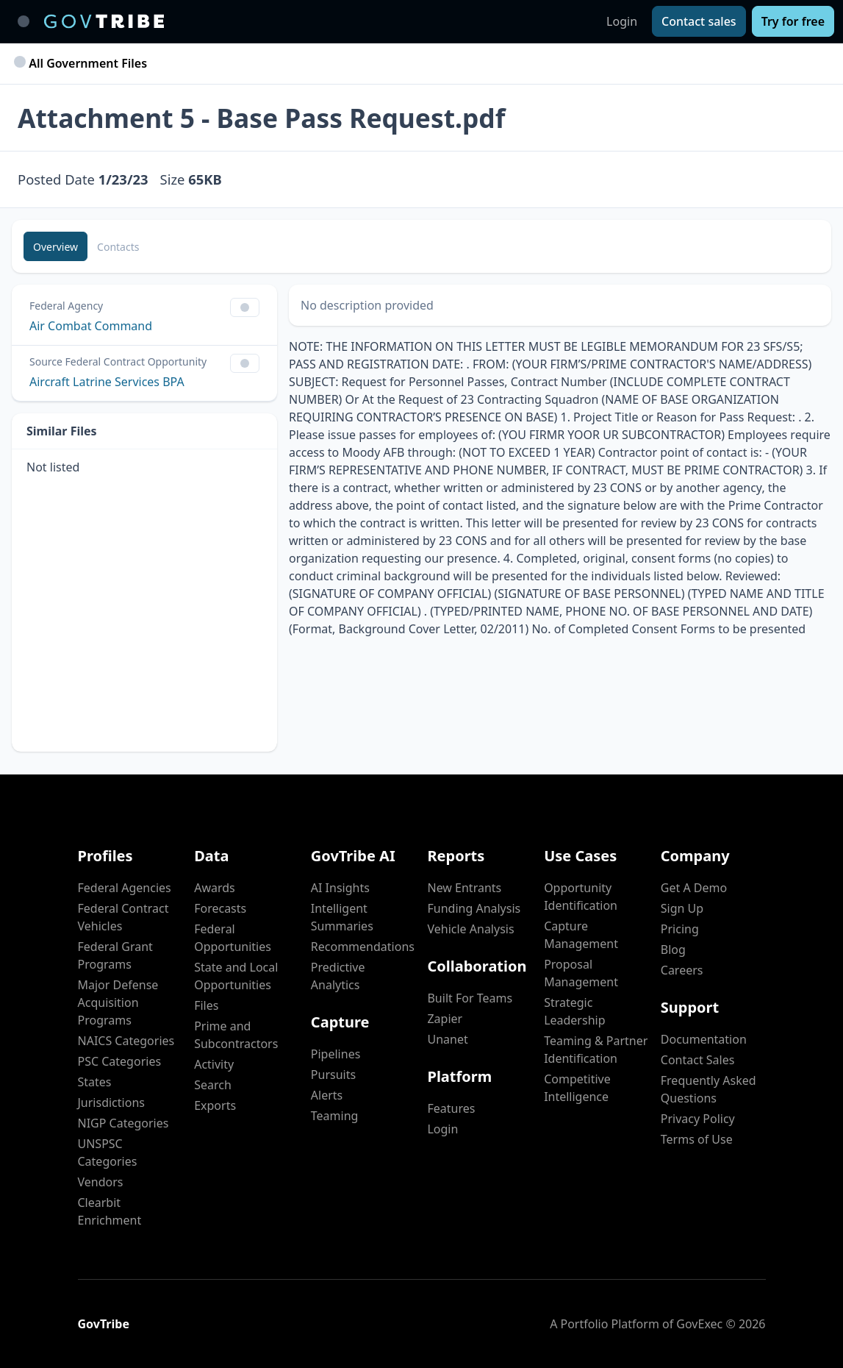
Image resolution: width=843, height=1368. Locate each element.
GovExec (699, 1324)
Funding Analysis (473, 908)
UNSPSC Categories (107, 1152)
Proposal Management (581, 973)
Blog (673, 949)
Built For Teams (469, 998)
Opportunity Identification (580, 896)
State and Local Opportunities (236, 976)
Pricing (680, 929)
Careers (682, 970)
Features (451, 1108)
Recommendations (363, 946)
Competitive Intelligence (577, 1088)
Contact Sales (698, 1060)
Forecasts (220, 908)
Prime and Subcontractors (236, 1035)
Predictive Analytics (338, 976)
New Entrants (464, 888)
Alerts (326, 1095)
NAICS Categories (126, 1041)
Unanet (447, 1039)
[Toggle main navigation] (23, 21)
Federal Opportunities (232, 938)
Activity (214, 1064)
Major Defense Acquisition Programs (118, 1002)
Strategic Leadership (574, 1011)
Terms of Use (697, 1139)
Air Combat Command (90, 326)
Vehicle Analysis (470, 929)
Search (213, 1085)
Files (206, 1005)
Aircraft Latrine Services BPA (106, 382)
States (95, 1082)
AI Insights (340, 888)
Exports (215, 1105)
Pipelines (336, 1054)
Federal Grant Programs (115, 955)
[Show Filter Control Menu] (244, 307)
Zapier (444, 1019)
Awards (214, 888)
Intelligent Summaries (342, 917)
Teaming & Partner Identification (596, 1049)
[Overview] (55, 246)
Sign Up (682, 908)
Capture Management (581, 935)
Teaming (335, 1116)
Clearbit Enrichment (110, 1211)
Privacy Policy (698, 1119)
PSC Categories (120, 1061)
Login (621, 21)
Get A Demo (694, 888)
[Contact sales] (699, 21)
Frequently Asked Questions (708, 1089)
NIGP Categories (123, 1123)
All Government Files (82, 63)
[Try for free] (793, 21)
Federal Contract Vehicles (123, 917)
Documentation (704, 1039)
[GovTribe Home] (104, 21)
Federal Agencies (124, 888)
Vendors (100, 1182)
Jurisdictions (111, 1102)
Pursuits (333, 1074)
